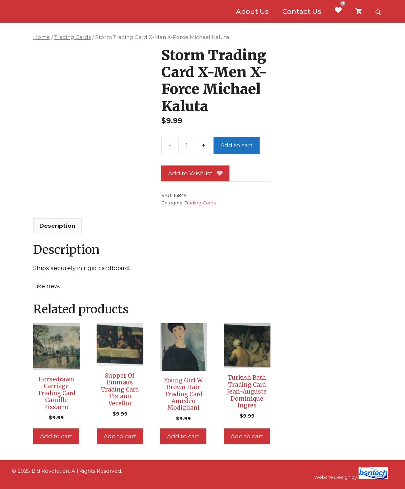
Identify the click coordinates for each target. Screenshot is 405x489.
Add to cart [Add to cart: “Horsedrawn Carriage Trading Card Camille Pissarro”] (56, 436)
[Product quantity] (186, 145)
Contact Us (301, 11)
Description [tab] (57, 225)
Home (41, 37)
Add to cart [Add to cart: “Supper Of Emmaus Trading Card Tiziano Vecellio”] (120, 436)
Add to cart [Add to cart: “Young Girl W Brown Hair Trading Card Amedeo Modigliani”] (183, 436)
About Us (252, 11)
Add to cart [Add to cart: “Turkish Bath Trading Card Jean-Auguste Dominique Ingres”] (247, 436)
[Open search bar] (379, 11)
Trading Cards (72, 37)
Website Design (332, 477)
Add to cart (236, 145)
